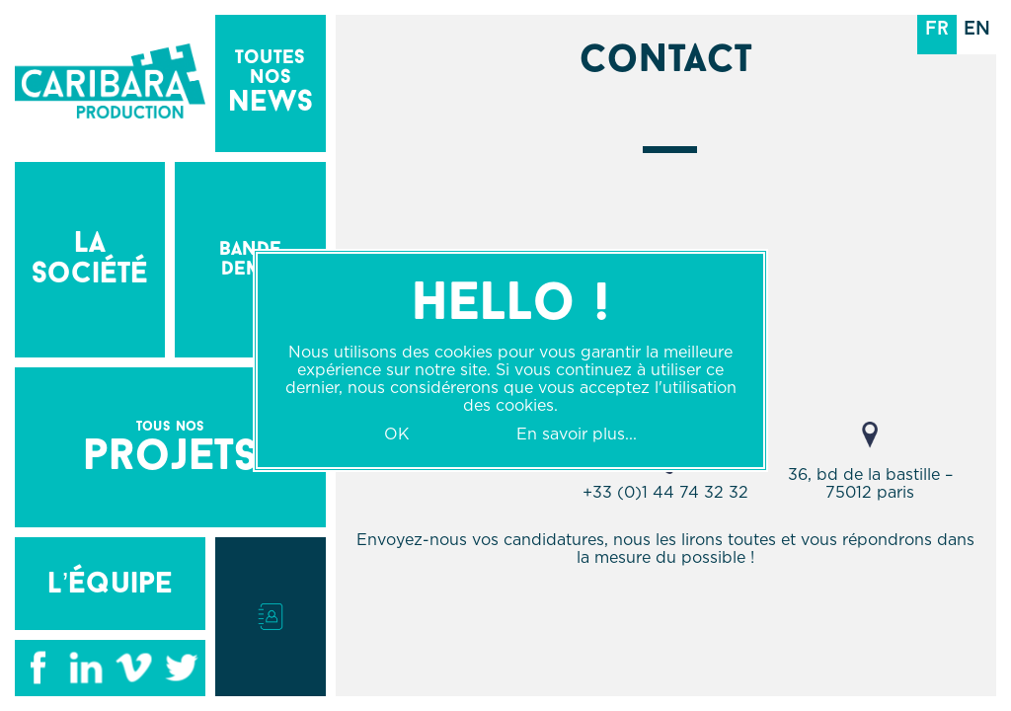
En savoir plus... (576, 433)
